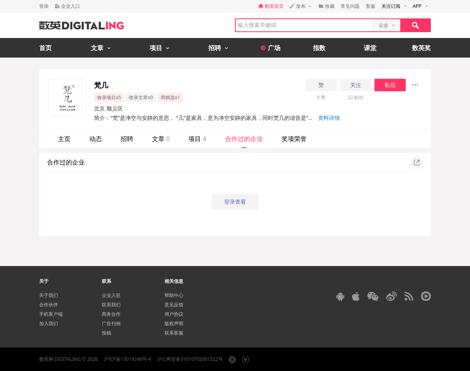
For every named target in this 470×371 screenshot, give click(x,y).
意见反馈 (173, 304)
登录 (44, 6)
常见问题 (350, 6)
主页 (64, 138)
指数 (319, 47)
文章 (161, 138)
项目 (197, 138)
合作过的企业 (244, 138)
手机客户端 (51, 314)
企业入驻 (111, 295)
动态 (95, 138)
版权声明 (173, 323)
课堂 (370, 47)
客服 (370, 6)
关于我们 (48, 295)
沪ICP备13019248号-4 (127, 359)
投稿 (106, 332)
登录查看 (235, 201)
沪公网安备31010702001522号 (190, 359)
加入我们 (48, 323)
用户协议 (173, 314)
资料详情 (329, 117)
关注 (355, 85)
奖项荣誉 (294, 138)
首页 (45, 47)
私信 (390, 85)
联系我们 (111, 304)
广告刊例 (111, 323)
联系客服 (173, 332)
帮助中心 (173, 295)
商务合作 (111, 314)
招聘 (127, 138)
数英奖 (421, 47)
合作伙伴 (48, 304)
